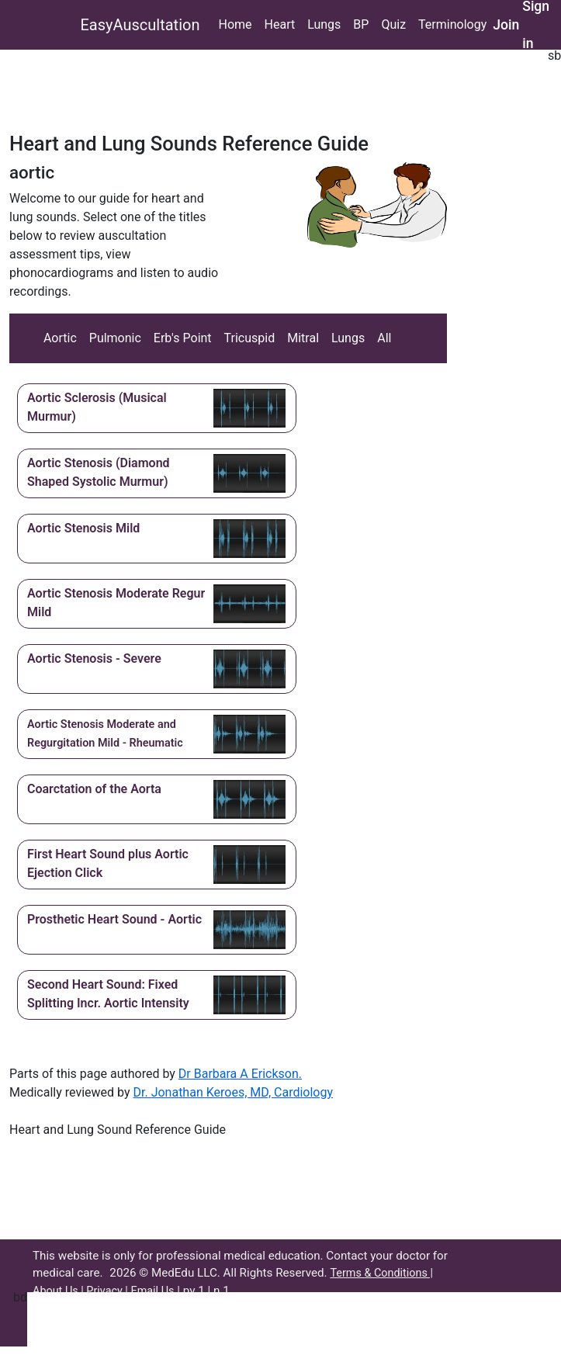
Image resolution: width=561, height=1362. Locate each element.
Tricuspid (249, 338)
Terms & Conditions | (381, 1273)
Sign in (535, 24)
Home (234, 24)
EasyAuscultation (140, 25)
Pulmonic (115, 338)
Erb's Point (183, 338)
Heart (280, 24)
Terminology (452, 24)
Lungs (324, 24)
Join (506, 25)
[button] (156, 408)
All (384, 338)
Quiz (393, 24)
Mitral (303, 338)
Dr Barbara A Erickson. (240, 1073)
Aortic (60, 338)
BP (361, 24)
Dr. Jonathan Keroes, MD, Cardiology (233, 1092)
